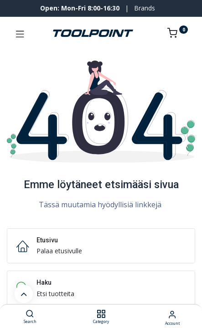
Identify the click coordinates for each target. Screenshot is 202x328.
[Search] (30, 314)
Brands (144, 8)
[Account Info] (172, 314)
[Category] (101, 314)
